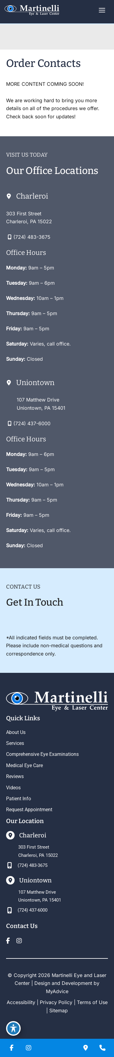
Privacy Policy (56, 1002)
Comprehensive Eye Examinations (42, 754)
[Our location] (102, 1048)
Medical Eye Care (24, 765)
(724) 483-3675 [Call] (31, 237)
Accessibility (21, 1002)
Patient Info (18, 798)
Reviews (15, 776)
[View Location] (29, 218)
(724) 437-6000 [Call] (31, 423)
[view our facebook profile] (8, 941)
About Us (16, 732)
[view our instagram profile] (19, 941)
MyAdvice (57, 991)
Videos (13, 788)
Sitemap (58, 1010)
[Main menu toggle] (102, 10)
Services (15, 743)
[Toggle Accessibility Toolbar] (13, 1028)
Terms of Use (92, 1002)
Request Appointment (29, 809)
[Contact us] (85, 1048)
